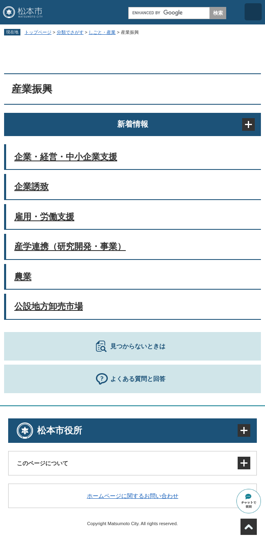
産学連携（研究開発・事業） (70, 246)
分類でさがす (70, 32)
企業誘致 (31, 186)
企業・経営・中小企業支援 (65, 156)
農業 (22, 276)
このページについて (42, 463)
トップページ (37, 32)
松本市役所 (59, 430)
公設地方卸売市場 (48, 306)
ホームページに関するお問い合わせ (132, 496)
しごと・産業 (102, 32)
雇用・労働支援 (44, 216)
